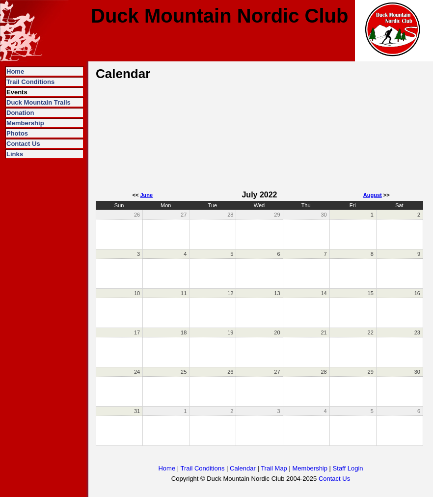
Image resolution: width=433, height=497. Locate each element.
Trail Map (274, 468)
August (372, 195)
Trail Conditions (30, 81)
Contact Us (23, 143)
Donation (20, 112)
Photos (17, 133)
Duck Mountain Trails (38, 102)
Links (14, 154)
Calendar (243, 468)
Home (15, 71)
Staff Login (348, 468)
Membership (25, 123)
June (146, 195)
